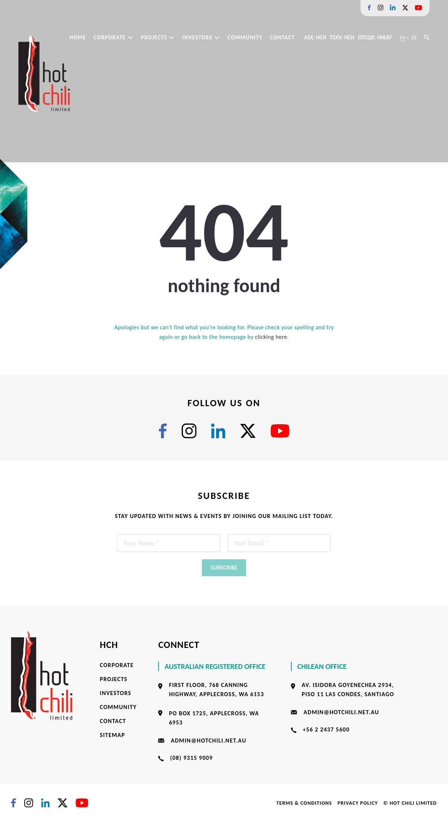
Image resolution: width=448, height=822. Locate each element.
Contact (282, 37)
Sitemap (112, 734)
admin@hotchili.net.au (208, 740)
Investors (201, 37)
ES (414, 37)
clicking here (271, 336)
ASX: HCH (315, 37)
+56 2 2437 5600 (326, 729)
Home (78, 37)
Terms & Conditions (304, 803)
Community (244, 37)
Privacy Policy (358, 803)
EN (402, 37)
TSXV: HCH (342, 37)
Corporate (113, 37)
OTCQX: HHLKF (375, 37)
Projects (158, 37)
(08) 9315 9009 (191, 757)
